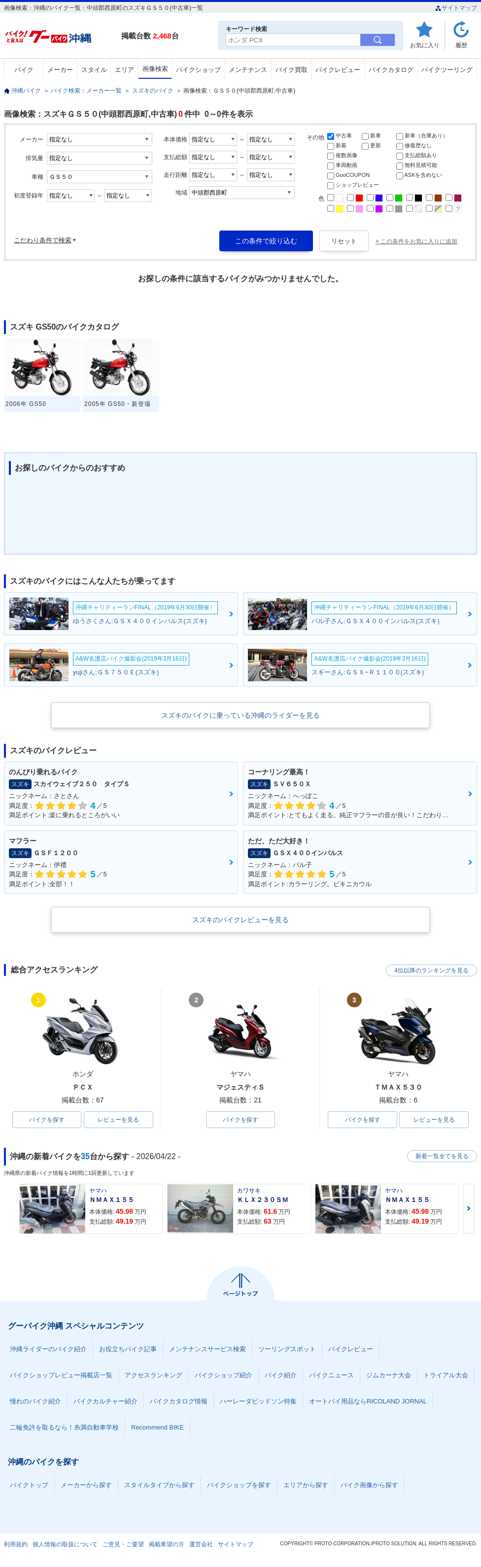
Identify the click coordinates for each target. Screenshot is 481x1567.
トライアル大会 (445, 1375)
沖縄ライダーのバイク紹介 (48, 1349)
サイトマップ (456, 7)
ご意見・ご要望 (123, 1544)
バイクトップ (29, 1485)
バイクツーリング (447, 69)
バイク (24, 69)
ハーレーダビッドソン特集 (258, 1401)
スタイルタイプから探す (159, 1485)
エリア (124, 69)
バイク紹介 (281, 1375)
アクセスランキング (153, 1375)
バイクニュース (331, 1375)
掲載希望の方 (166, 1544)
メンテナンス (248, 69)
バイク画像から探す (369, 1485)
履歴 (461, 45)
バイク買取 (291, 69)
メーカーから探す (86, 1485)
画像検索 (155, 68)
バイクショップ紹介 (223, 1375)
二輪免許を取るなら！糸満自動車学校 (64, 1427)
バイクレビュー (337, 69)
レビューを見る (118, 1119)
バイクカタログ (391, 69)
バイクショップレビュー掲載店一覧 (61, 1375)
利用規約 (16, 1544)
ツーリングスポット (287, 1349)
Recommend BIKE (157, 1427)
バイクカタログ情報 (178, 1401)
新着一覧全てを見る (442, 1156)
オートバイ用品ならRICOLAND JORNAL (368, 1401)
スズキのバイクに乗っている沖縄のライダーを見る (240, 715)
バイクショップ (198, 69)
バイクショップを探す (239, 1485)
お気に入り (425, 45)
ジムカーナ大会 (388, 1375)
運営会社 (201, 1544)
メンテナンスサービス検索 (207, 1349)
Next (468, 1209)
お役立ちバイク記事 (128, 1349)
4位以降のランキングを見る (431, 970)
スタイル (94, 69)
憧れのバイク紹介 (35, 1401)
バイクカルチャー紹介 (105, 1401)
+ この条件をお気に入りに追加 (416, 241)
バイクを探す (47, 1119)
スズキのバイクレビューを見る (240, 920)
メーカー (60, 69)
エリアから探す (305, 1485)
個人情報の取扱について (65, 1544)
